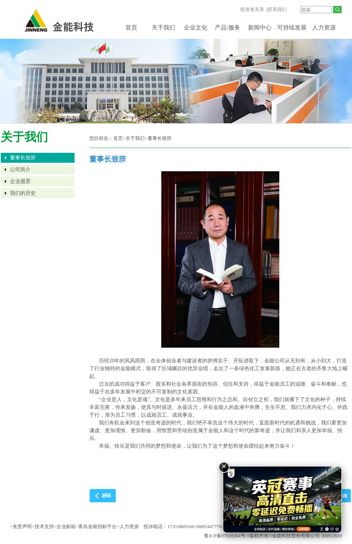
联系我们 (277, 9)
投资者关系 (252, 9)
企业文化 (195, 27)
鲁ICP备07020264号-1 (226, 535)
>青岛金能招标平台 (96, 526)
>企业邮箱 (65, 526)
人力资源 (324, 27)
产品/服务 (227, 27)
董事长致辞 (23, 158)
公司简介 (20, 169)
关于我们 (163, 27)
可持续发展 (292, 27)
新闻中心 (260, 27)
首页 (131, 27)
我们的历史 (23, 193)
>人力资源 (127, 526)
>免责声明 (21, 526)
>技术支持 (43, 526)
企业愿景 (20, 181)
